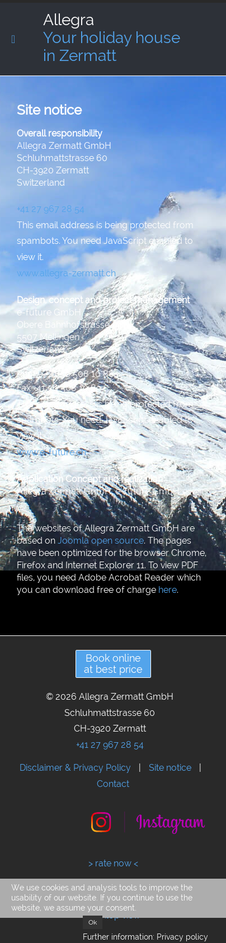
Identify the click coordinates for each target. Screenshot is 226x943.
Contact (113, 784)
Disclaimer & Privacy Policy (75, 767)
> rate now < (113, 863)
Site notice (170, 767)
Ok (92, 922)
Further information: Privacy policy (145, 936)
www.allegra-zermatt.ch (66, 273)
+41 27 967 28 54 (50, 209)
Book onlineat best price (113, 663)
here (167, 589)
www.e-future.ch (51, 452)
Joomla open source (101, 540)
